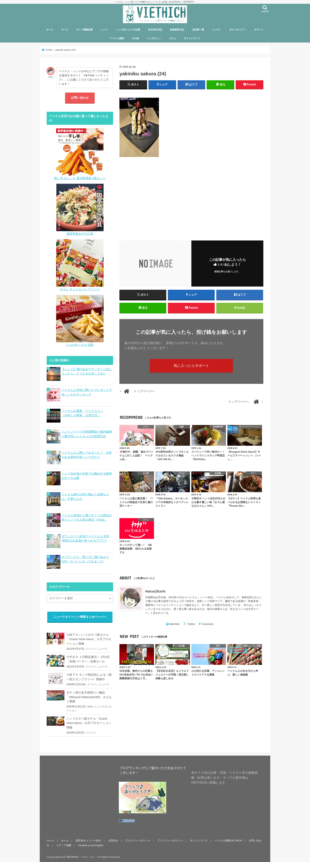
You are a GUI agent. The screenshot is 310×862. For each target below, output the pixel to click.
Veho (90, 705)
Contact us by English (90, 844)
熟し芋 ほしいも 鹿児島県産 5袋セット (80, 178)
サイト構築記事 (84, 29)
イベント (91, 647)
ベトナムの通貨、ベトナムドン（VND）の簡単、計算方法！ (82, 413)
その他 (135, 38)
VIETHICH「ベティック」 (81, 855)
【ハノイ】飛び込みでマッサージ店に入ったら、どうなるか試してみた (86, 371)
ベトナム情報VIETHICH (228, 839)
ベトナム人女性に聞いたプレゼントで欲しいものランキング (86, 392)
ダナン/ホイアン (237, 29)
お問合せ (113, 839)
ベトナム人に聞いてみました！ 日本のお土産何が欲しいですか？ (86, 454)
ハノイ (104, 29)
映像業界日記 (177, 29)
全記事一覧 (198, 29)
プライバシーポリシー (138, 839)
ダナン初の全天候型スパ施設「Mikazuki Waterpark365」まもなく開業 (89, 696)
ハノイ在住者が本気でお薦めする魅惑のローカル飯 (86, 475)
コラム (172, 38)
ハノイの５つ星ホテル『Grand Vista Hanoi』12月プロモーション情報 (88, 722)
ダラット (259, 29)
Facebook (208, 624)
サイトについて (192, 38)
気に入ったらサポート (191, 366)
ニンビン (216, 29)
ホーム (49, 29)
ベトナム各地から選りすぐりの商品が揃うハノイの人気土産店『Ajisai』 (86, 516)
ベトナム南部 (117, 38)
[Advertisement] (191, 196)
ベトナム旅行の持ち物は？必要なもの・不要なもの (85, 496)
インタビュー (154, 38)
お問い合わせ (80, 97)
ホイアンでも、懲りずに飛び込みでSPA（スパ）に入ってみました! (85, 558)
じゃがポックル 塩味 (80, 344)
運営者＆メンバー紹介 (88, 839)
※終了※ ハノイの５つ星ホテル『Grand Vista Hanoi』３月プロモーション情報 (88, 638)
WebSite (175, 624)
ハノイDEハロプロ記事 (127, 29)
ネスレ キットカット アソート (80, 289)
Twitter (191, 624)
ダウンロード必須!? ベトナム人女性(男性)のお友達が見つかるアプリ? (85, 537)
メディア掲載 (63, 844)
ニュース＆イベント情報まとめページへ (80, 615)
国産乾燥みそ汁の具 (80, 233)
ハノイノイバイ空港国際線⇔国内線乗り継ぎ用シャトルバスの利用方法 (86, 433)
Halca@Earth (155, 591)
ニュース (102, 647)
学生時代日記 (155, 29)
